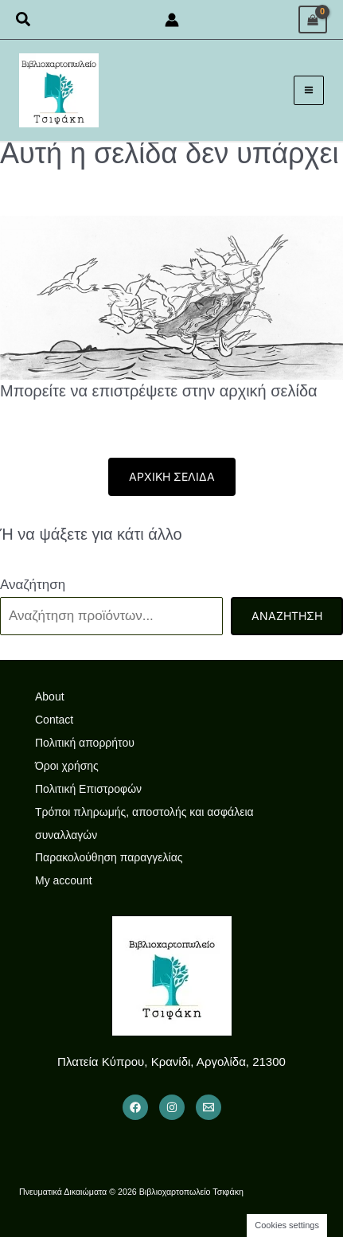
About (49, 696)
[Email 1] (208, 1107)
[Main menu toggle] (309, 91)
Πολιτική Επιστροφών (88, 788)
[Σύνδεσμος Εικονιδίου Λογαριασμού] (172, 20)
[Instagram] (172, 1107)
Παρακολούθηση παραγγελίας (109, 857)
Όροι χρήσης (67, 765)
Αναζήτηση (32, 584)
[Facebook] (135, 1107)
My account (63, 880)
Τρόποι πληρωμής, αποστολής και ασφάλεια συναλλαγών (144, 823)
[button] (24, 20)
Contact (54, 719)
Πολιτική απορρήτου (84, 742)
